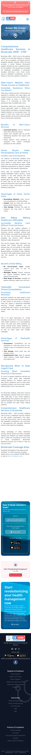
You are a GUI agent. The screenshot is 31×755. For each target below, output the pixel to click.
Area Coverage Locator (15, 456)
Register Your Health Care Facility (16, 682)
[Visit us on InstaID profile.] (19, 649)
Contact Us (15, 687)
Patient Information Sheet (15, 700)
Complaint (15, 738)
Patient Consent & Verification (15, 740)
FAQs (15, 708)
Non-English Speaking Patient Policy (15, 735)
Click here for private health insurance (15, 11)
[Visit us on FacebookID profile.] (12, 649)
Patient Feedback (15, 674)
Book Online (15, 532)
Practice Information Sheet (15, 703)
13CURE (12, 751)
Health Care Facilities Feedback (15, 684)
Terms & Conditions (15, 730)
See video (15, 624)
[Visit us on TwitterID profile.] (16, 649)
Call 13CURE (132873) (16, 520)
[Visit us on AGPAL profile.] (15, 662)
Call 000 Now (15, 575)
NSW (15, 714)
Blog (15, 711)
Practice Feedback (15, 679)
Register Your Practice (15, 676)
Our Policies (15, 733)
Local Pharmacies (15, 706)
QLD (15, 716)
